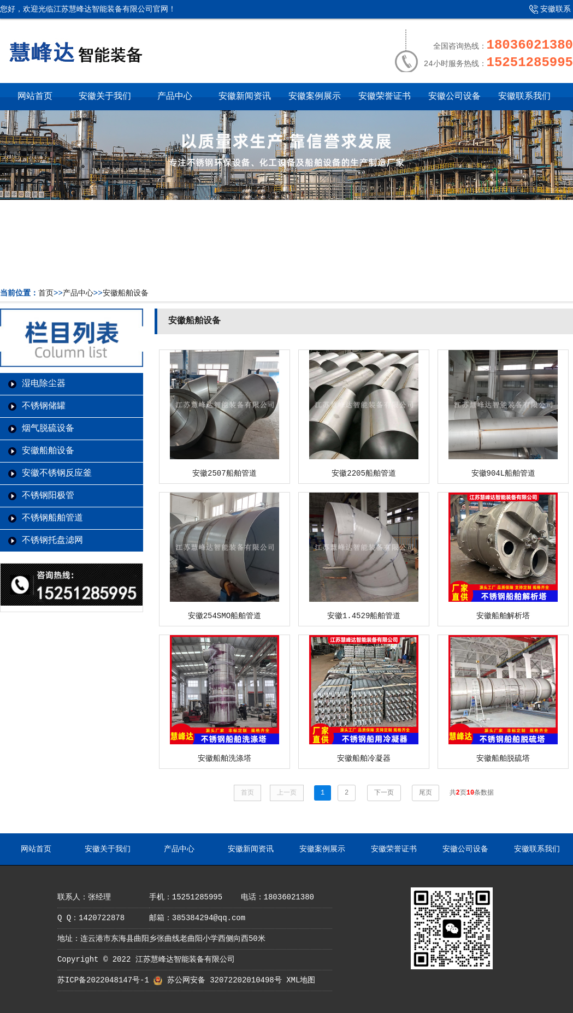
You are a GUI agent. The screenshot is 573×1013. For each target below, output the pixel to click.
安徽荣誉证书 (384, 97)
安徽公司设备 (454, 97)
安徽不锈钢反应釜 (57, 473)
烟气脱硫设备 (48, 429)
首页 (46, 293)
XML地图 (300, 980)
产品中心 (174, 97)
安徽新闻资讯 (244, 97)
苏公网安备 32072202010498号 (224, 980)
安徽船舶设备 (126, 293)
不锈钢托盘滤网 (52, 541)
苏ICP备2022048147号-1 (103, 980)
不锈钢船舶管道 (52, 518)
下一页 (384, 793)
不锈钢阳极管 (48, 496)
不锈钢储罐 (44, 406)
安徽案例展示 (314, 97)
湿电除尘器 (44, 384)
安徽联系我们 (547, 13)
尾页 (425, 793)
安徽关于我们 (105, 97)
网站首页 (34, 97)
